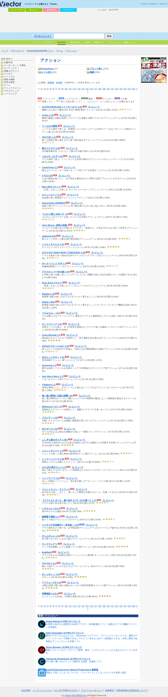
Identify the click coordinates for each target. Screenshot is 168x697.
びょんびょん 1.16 (51, 536)
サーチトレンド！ (43, 36)
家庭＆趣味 (9, 79)
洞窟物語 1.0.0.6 (50, 593)
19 (104, 89)
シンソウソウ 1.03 (51, 478)
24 (125, 89)
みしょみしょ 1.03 (51, 574)
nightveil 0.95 (49, 236)
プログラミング (11, 91)
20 (108, 89)
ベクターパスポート (149, 4)
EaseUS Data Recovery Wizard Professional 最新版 (72, 669)
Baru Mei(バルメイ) (52, 186)
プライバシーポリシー (92, 690)
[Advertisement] (84, 22)
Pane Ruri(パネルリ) (52, 283)
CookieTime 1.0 (50, 167)
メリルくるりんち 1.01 (53, 244)
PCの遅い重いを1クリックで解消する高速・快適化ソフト (74, 661)
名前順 (59, 82)
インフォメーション (42, 690)
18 (100, 89)
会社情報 (25, 690)
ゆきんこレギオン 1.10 (53, 357)
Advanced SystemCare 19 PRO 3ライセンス (68, 659)
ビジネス (8, 73)
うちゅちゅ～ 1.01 (51, 313)
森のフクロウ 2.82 (51, 148)
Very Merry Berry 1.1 (53, 376)
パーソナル (9, 76)
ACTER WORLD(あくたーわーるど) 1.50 (62, 107)
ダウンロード (17, 50)
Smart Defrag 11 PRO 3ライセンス (63, 621)
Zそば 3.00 (47, 175)
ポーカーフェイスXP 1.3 (54, 263)
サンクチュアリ (50, 544)
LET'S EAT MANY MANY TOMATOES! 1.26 (64, 252)
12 (74, 89)
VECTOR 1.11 (49, 137)
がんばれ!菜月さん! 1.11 (54, 467)
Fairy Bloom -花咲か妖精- (55, 225)
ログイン (164, 4)
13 (78, 89)
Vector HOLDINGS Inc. (76, 695)
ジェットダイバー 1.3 (53, 451)
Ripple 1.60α (48, 302)
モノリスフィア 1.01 (52, 324)
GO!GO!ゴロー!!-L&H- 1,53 (56, 346)
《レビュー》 (93, 107)
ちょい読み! (101, 10)
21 (112, 89)
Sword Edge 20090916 (53, 203)
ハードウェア (10, 93)
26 (133, 89)
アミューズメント (12, 88)
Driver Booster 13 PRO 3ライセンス (64, 647)
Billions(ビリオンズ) (52, 406)
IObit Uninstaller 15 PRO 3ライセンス (65, 633)
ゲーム (59, 50)
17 (95, 89)
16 (91, 89)
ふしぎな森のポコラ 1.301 (55, 439)
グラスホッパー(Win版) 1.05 (56, 271)
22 (116, 89)
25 (129, 89)
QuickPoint (51, 10)
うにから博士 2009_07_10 (55, 214)
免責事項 (109, 690)
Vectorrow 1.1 (49, 365)
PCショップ (33, 10)
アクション (71, 50)
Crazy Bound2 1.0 (51, 335)
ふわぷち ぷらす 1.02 (52, 156)
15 (87, 89)
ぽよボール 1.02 (50, 429)
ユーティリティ (11, 68)
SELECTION (113, 10)
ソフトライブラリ (16, 10)
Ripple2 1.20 (48, 294)
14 (83, 89)
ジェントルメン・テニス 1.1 (56, 489)
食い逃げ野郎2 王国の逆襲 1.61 (57, 395)
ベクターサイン (68, 10)
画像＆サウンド (11, 71)
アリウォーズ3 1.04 (52, 582)
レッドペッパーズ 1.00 (53, 459)
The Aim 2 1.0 (49, 563)
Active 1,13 (48, 115)
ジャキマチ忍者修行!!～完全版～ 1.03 (60, 525)
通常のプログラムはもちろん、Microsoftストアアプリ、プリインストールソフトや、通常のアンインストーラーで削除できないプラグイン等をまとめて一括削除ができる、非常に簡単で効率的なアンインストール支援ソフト (91, 638)
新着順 (50, 82)
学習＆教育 (9, 82)
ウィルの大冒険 (50, 126)
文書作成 (8, 62)
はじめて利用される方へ (66, 690)
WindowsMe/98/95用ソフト (40, 50)
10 (66, 89)
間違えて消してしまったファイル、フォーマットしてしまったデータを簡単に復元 (86, 672)
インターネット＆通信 (15, 65)
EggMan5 (47, 552)
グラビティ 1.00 (50, 417)
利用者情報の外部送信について (131, 690)
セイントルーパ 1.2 (51, 195)
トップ (5, 50)
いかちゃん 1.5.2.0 (51, 508)
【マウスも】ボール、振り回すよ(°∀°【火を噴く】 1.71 (69, 500)
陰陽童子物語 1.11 (51, 516)
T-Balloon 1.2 (49, 384)
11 (70, 89)
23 (121, 89)
